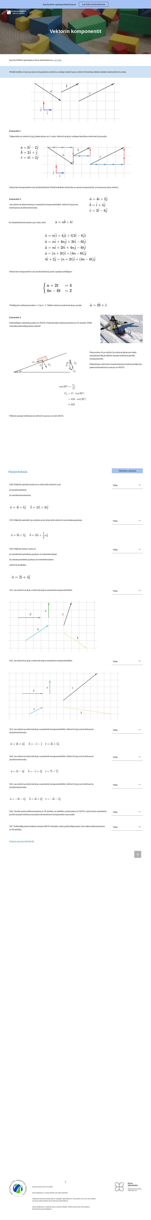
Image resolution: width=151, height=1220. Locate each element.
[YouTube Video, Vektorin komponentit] (75, 443)
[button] (139, 485)
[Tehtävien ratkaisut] (127, 470)
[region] (75, 4)
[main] (75, 31)
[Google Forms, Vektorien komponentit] (75, 1012)
